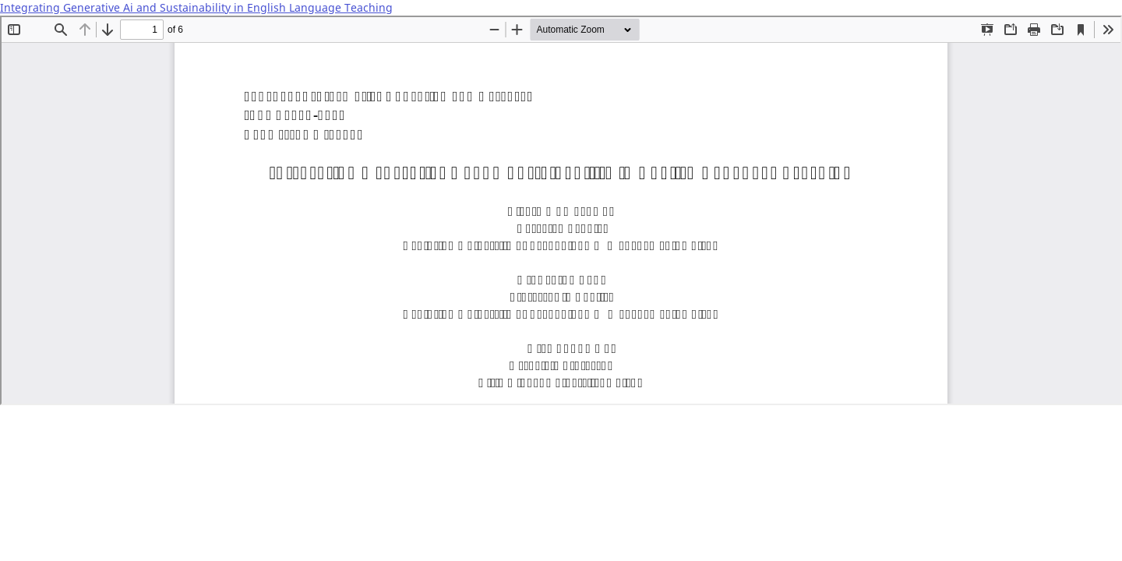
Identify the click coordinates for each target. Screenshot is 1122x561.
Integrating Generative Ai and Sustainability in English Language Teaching (196, 7)
